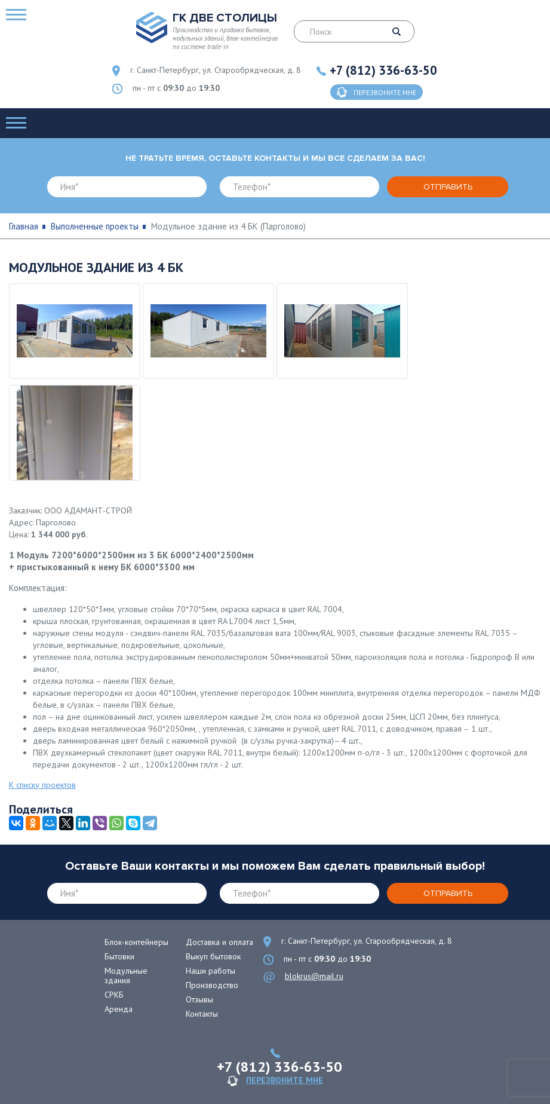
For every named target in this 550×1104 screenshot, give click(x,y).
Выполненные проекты (95, 226)
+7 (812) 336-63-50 (383, 70)
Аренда (119, 1009)
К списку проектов (42, 784)
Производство (212, 985)
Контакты (202, 1014)
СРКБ (114, 994)
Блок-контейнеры (136, 942)
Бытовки (119, 956)
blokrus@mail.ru (314, 976)
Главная (23, 226)
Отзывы (199, 999)
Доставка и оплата (219, 942)
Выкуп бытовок (213, 956)
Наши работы (210, 970)
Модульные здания (126, 975)
